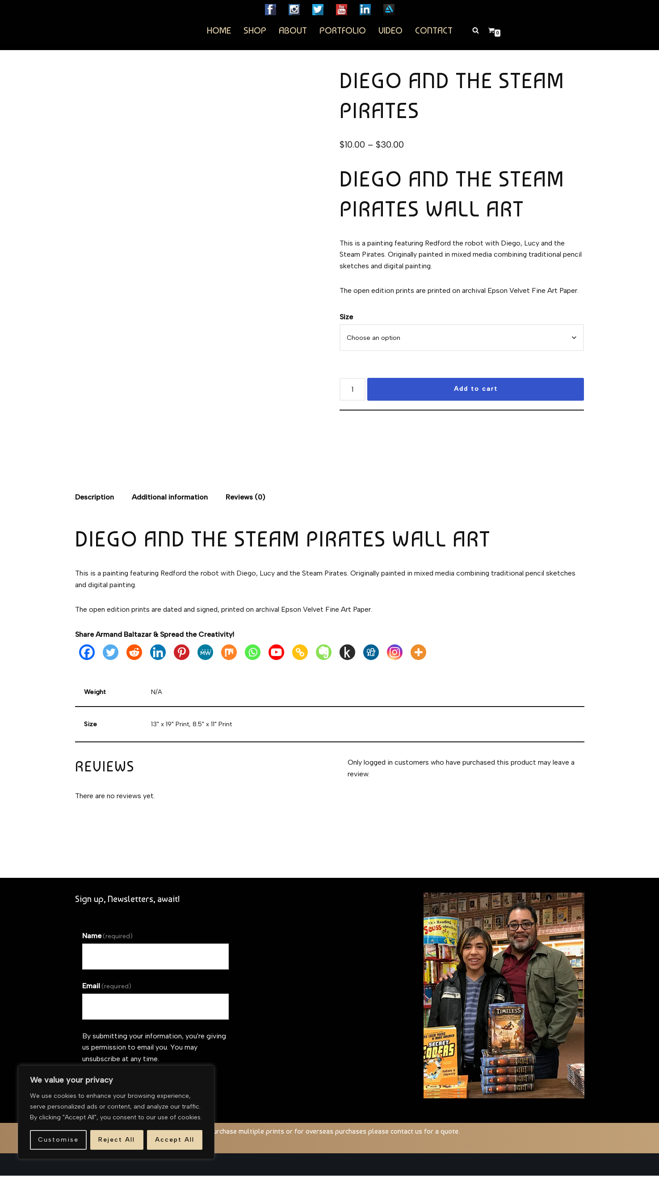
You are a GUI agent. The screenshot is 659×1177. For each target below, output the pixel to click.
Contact (434, 30)
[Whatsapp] (253, 654)
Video (390, 30)
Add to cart (476, 390)
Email (106, 987)
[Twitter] (111, 654)
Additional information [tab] (170, 498)
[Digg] (371, 654)
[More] (418, 654)
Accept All (174, 1139)
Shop (254, 30)
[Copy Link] (300, 654)
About (293, 30)
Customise (58, 1139)
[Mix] (229, 654)
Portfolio (342, 30)
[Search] (475, 30)
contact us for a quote (424, 1132)
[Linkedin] (158, 654)
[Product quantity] (352, 390)
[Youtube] (276, 654)
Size (346, 317)
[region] (116, 1112)
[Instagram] (395, 654)
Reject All (116, 1139)
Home (219, 30)
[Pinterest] (182, 654)
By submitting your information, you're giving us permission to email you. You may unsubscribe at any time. (154, 1048)
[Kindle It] (347, 654)
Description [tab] (94, 498)
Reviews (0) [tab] (245, 498)
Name (107, 937)
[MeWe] (205, 654)
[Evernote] (324, 654)
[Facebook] (87, 654)
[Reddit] (134, 654)
